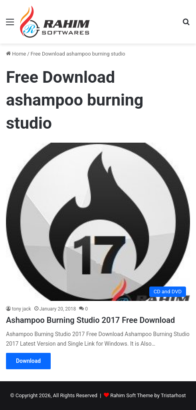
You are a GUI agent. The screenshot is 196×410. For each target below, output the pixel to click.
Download (28, 361)
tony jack (21, 309)
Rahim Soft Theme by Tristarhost (148, 395)
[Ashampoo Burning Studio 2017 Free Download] (98, 222)
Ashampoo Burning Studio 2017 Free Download (90, 320)
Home (16, 54)
